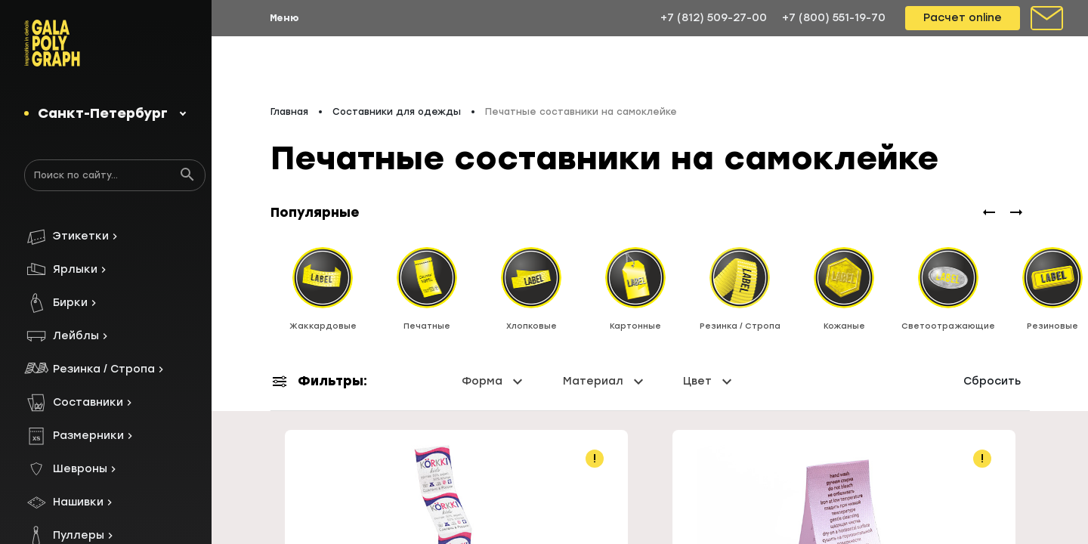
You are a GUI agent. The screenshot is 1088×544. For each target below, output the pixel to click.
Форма (494, 381)
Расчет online (962, 17)
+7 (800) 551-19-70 (834, 17)
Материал (605, 381)
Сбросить (992, 381)
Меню (284, 18)
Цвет (709, 381)
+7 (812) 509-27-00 (713, 17)
